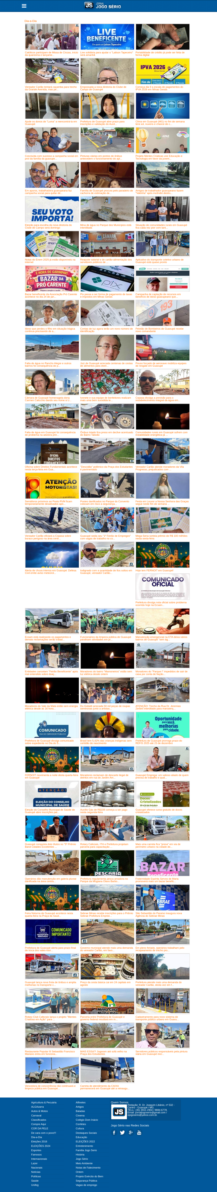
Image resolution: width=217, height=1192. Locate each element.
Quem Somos (119, 1102)
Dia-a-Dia (31, 21)
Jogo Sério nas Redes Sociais (130, 1125)
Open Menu (24, 6)
